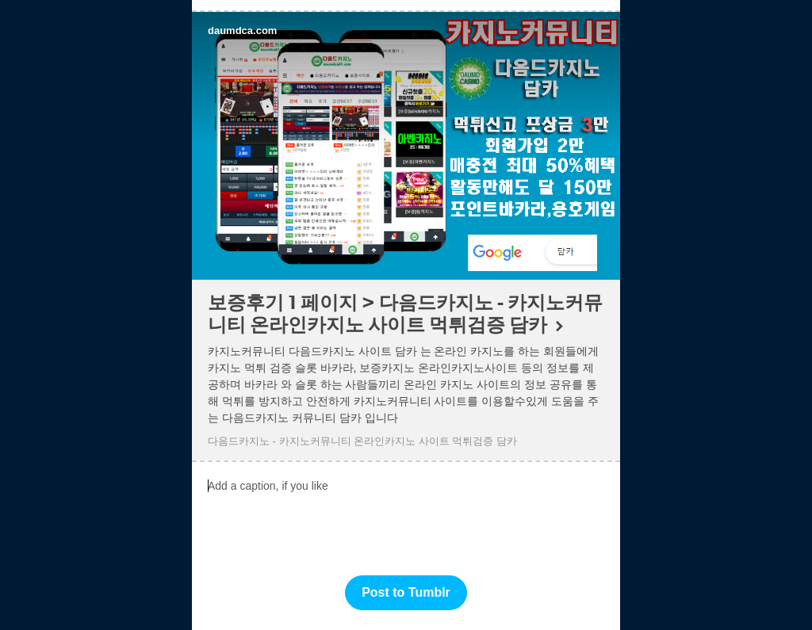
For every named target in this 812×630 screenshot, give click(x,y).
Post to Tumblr (406, 592)
